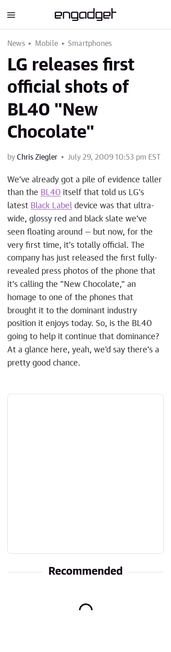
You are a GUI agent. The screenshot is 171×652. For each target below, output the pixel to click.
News (16, 43)
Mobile (46, 43)
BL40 (51, 193)
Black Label (51, 206)
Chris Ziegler (37, 157)
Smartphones (90, 43)
